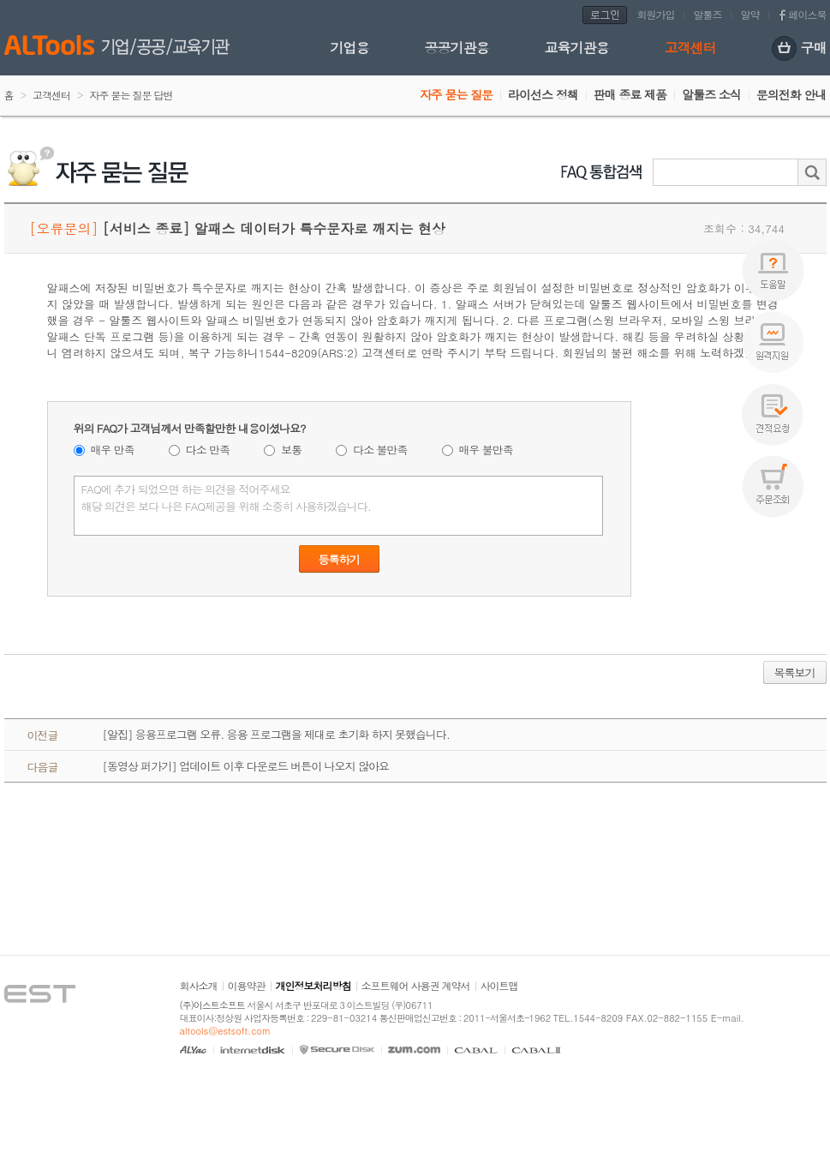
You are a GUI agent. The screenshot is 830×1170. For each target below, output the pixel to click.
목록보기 (794, 672)
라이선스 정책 (543, 94)
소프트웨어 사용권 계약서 (415, 985)
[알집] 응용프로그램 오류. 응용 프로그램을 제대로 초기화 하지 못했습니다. (276, 734)
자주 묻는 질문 (456, 94)
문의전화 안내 (791, 94)
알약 (750, 14)
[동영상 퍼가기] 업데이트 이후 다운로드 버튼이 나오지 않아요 (246, 766)
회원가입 (656, 14)
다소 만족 (208, 449)
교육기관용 (577, 47)
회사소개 (199, 985)
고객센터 (690, 47)
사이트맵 (499, 985)
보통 (291, 449)
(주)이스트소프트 (212, 1005)
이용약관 (247, 985)
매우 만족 (112, 449)
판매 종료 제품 (630, 94)
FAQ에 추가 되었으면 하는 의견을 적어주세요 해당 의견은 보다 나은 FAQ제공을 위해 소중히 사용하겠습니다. (338, 506)
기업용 (350, 47)
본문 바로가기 (0, 0)
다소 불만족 (380, 449)
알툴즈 (708, 14)
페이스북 (808, 14)
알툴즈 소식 (711, 94)
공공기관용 (457, 47)
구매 (799, 49)
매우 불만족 (486, 449)
